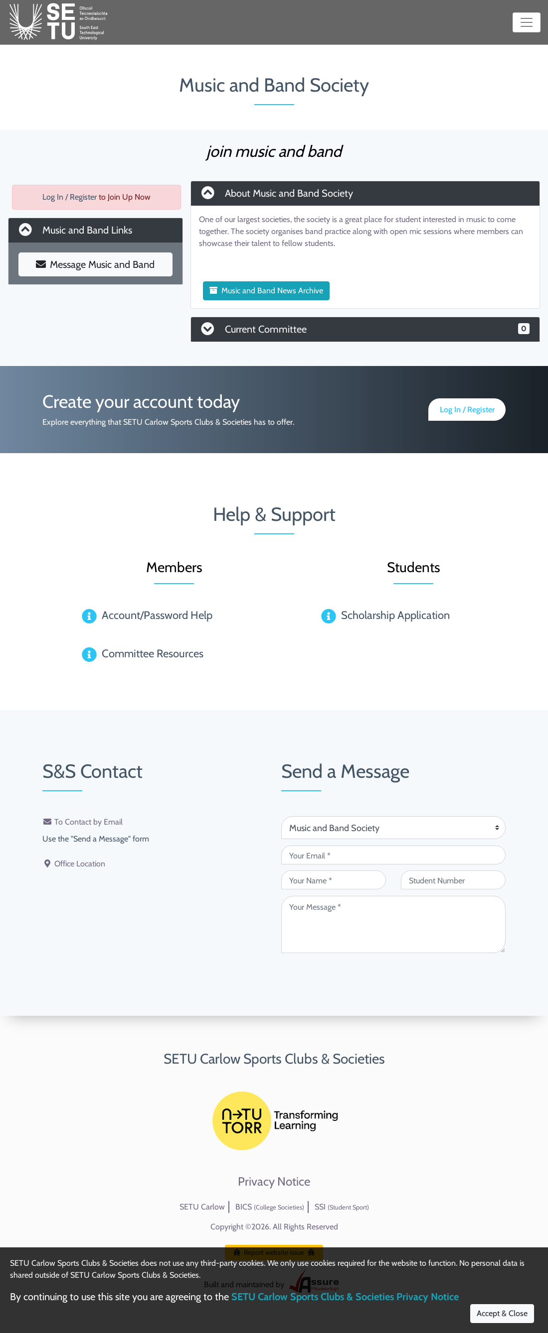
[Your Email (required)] (393, 855)
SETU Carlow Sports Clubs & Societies (274, 1058)
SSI (342, 1207)
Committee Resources (152, 653)
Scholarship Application (395, 615)
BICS (269, 1207)
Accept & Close (502, 1313)
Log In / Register (69, 197)
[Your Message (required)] (393, 924)
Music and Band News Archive (266, 290)
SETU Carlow (202, 1207)
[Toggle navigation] (527, 22)
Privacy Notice (274, 1182)
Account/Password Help (157, 615)
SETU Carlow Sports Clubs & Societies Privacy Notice (345, 1297)
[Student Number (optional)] (453, 879)
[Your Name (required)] (333, 879)
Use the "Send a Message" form (95, 839)
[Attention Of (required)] (393, 827)
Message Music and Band (95, 264)
